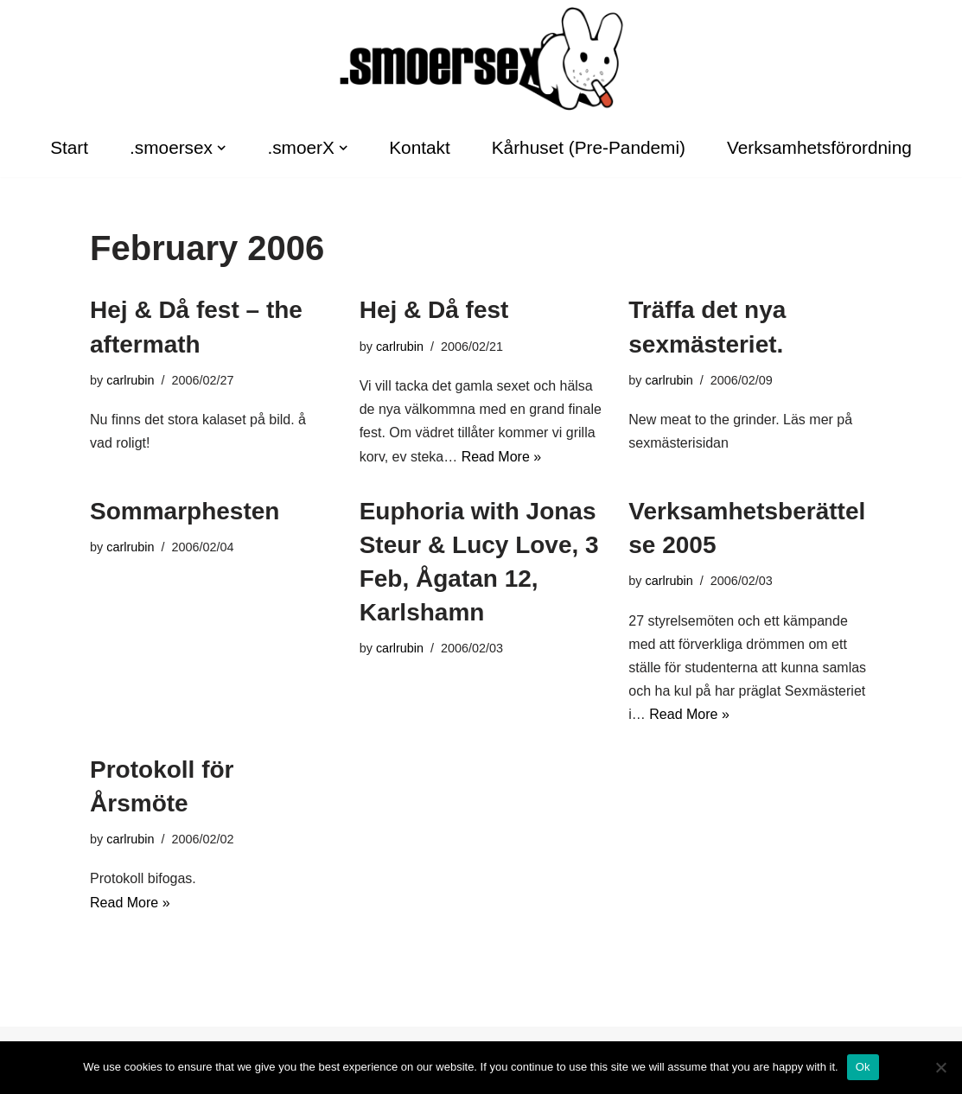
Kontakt (419, 147)
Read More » (502, 456)
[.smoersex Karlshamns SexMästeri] (481, 59)
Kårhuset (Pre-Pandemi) (588, 147)
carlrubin (130, 380)
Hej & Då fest (434, 309)
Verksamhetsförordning (819, 147)
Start (69, 147)
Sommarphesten (184, 511)
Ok (863, 1066)
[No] (940, 1067)
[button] (221, 147)
